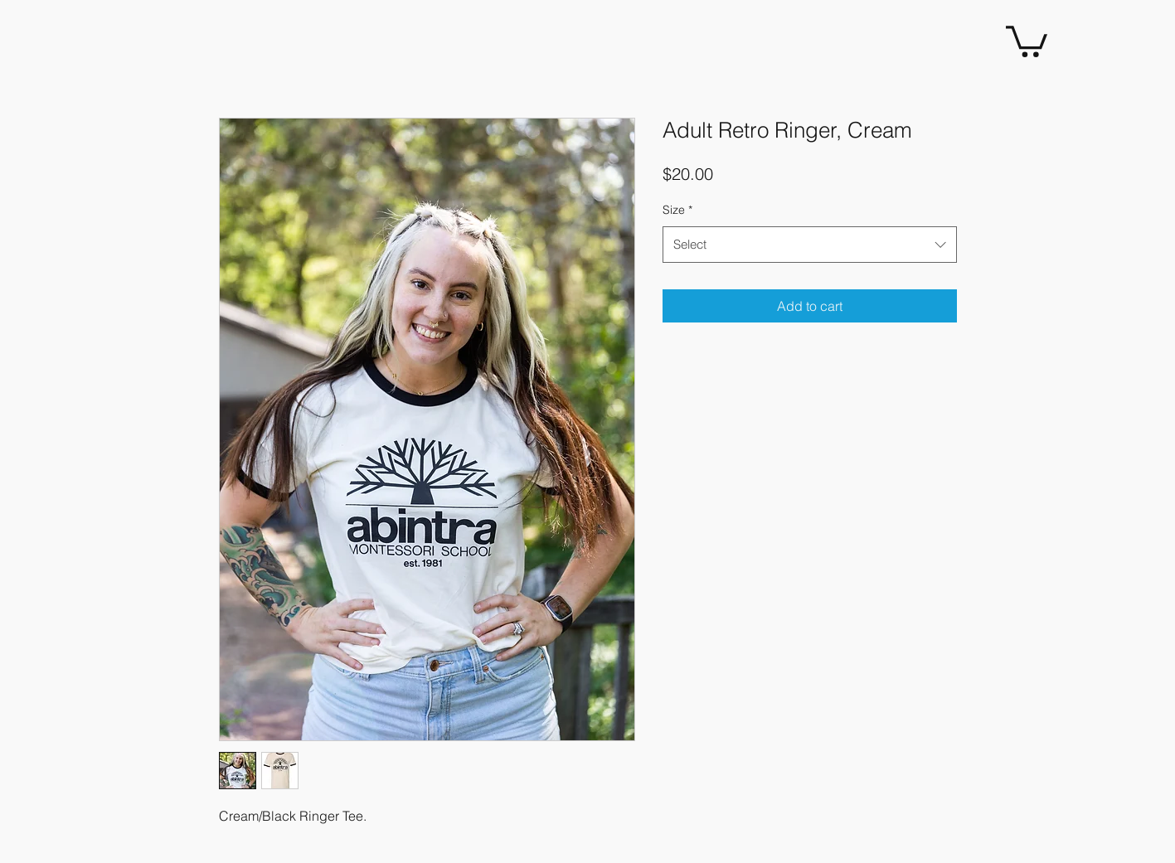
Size (677, 209)
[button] (1026, 39)
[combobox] (810, 244)
